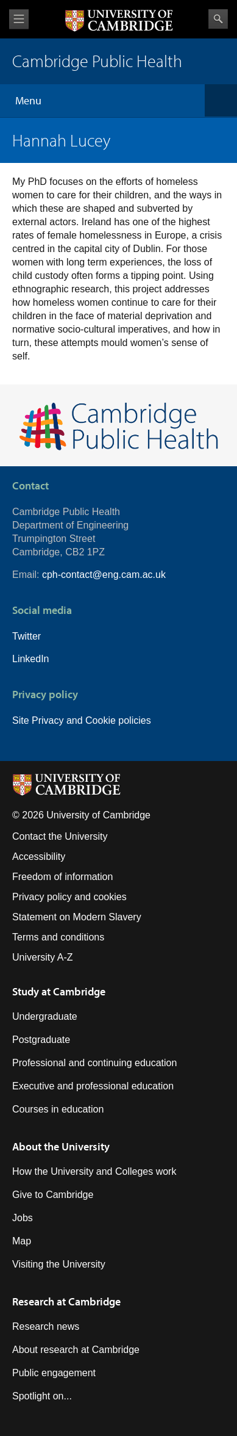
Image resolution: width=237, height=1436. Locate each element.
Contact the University (60, 836)
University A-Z (42, 957)
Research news (45, 1326)
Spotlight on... (42, 1396)
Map (21, 1241)
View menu (19, 19)
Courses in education (58, 1109)
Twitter (26, 636)
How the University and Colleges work (94, 1171)
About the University (61, 1146)
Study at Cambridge (58, 991)
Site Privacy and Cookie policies (81, 720)
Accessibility (38, 856)
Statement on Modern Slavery (76, 917)
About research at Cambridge (76, 1349)
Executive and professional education (93, 1086)
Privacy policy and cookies (69, 897)
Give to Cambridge (52, 1194)
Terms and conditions (58, 937)
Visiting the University (58, 1264)
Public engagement (54, 1373)
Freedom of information (62, 876)
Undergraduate (44, 1016)
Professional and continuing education (94, 1063)
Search (218, 19)
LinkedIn (30, 659)
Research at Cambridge (66, 1301)
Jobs (22, 1218)
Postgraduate (41, 1039)
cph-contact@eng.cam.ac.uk (104, 574)
